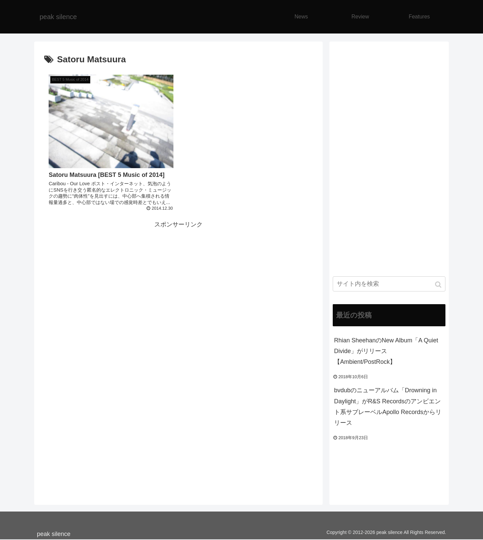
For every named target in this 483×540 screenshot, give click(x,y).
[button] (438, 284)
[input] (389, 283)
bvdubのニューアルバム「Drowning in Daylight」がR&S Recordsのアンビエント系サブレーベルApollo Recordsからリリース (387, 406)
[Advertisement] (178, 277)
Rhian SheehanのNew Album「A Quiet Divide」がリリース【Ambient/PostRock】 (386, 351)
